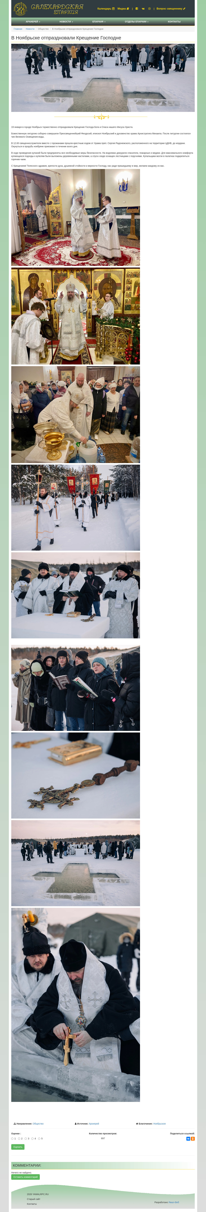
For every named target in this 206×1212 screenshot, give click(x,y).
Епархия (99, 21)
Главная (18, 29)
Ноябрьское (159, 1123)
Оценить (17, 1147)
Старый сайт (33, 1199)
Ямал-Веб (174, 1202)
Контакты (174, 21)
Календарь (106, 8)
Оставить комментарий (25, 1177)
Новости (66, 21)
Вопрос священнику (171, 8)
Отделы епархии (137, 21)
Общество (38, 1123)
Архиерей (33, 21)
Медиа (123, 8)
